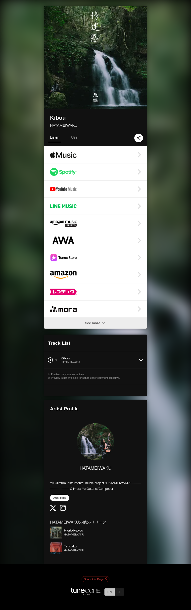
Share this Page (95, 579)
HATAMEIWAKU (63, 125)
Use (74, 137)
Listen (54, 137)
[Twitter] (53, 509)
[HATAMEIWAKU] (95, 441)
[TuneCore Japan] (85, 594)
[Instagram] (63, 510)
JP (119, 592)
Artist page (59, 497)
